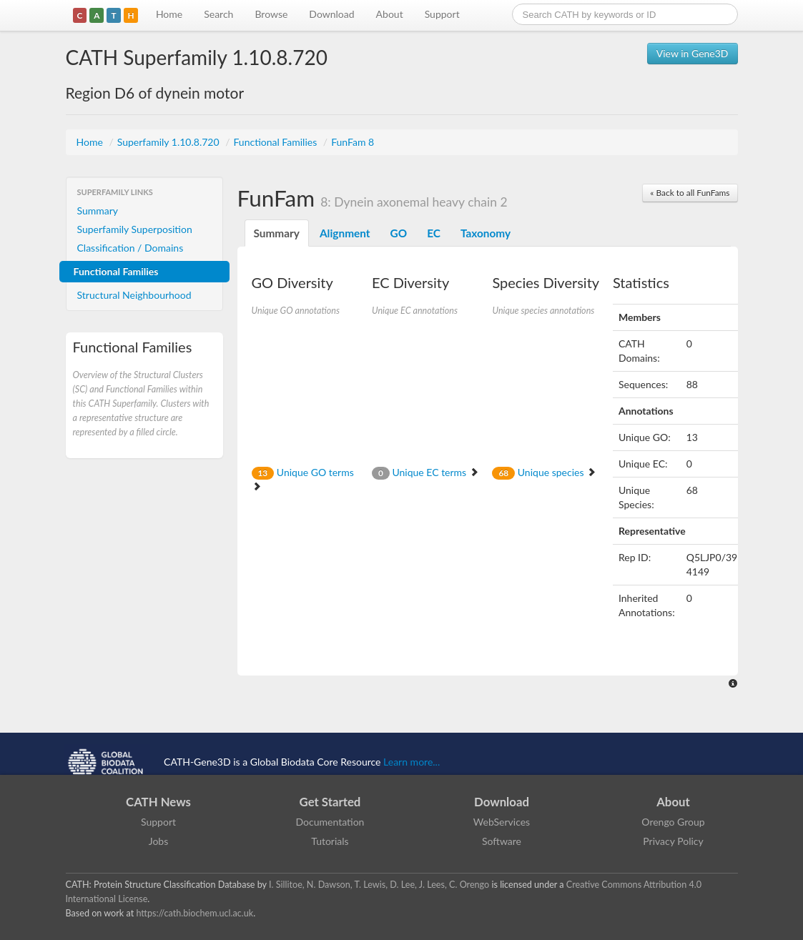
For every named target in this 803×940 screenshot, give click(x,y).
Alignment (345, 233)
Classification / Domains (130, 248)
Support (442, 14)
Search (218, 14)
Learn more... (411, 762)
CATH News (158, 801)
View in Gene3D (692, 53)
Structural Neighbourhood (134, 295)
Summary (98, 210)
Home (169, 14)
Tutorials (329, 841)
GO (399, 233)
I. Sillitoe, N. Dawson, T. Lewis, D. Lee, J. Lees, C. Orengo (379, 884)
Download (331, 14)
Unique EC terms (425, 472)
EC (433, 233)
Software (501, 841)
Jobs (159, 841)
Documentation (330, 822)
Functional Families (276, 142)
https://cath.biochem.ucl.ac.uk (194, 913)
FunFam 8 (352, 142)
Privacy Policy (673, 841)
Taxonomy (485, 233)
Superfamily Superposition (134, 229)
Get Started (330, 801)
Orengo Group (672, 822)
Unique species (544, 472)
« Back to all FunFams (689, 192)
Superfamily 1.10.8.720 (169, 142)
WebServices (501, 822)
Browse (271, 14)
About (389, 14)
